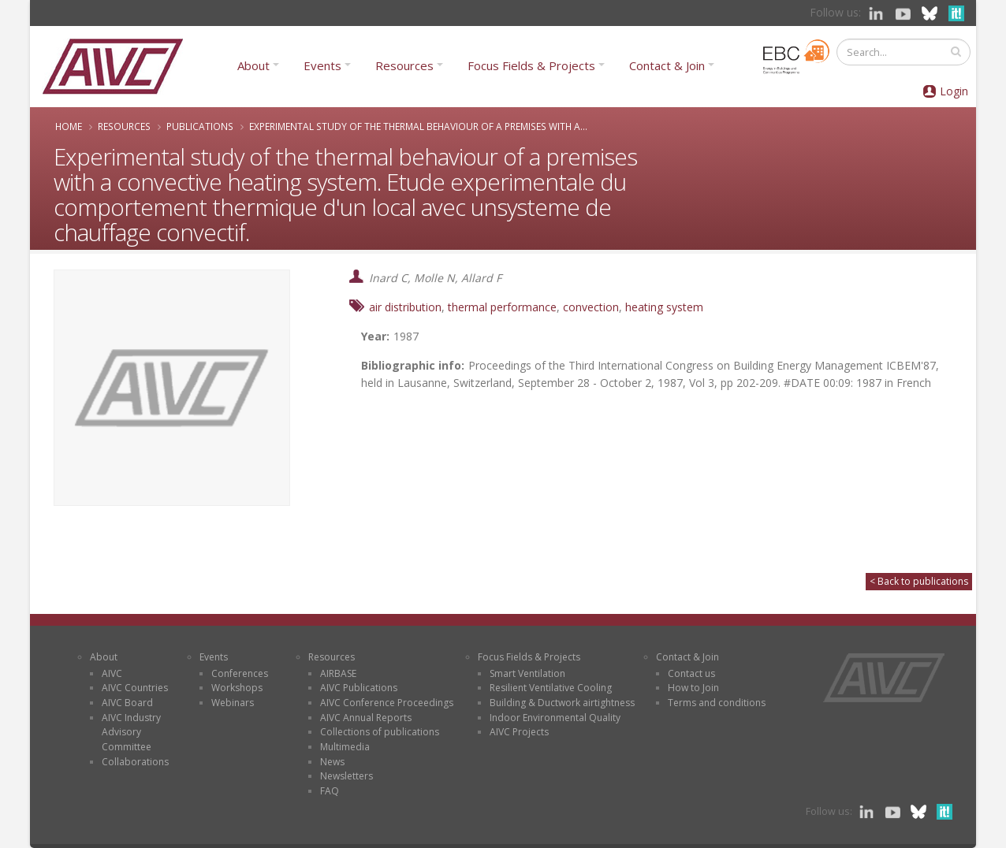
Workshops (237, 687)
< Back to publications (919, 581)
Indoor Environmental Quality (555, 717)
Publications (199, 126)
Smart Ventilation (527, 673)
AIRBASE (338, 673)
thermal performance (502, 306)
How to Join (693, 687)
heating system (664, 306)
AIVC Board (127, 702)
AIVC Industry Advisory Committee (131, 732)
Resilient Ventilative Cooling (551, 687)
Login (954, 91)
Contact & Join (667, 65)
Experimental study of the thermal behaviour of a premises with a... (418, 126)
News (332, 761)
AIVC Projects (519, 731)
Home (68, 126)
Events (322, 65)
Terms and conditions (717, 702)
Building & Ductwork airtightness (562, 702)
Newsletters (346, 776)
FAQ (329, 791)
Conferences (239, 673)
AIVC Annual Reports (366, 717)
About (253, 65)
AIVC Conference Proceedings (386, 702)
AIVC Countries (135, 687)
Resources (404, 65)
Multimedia (345, 746)
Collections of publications (379, 731)
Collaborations (135, 761)
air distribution (405, 306)
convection (591, 306)
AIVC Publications (358, 687)
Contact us (691, 673)
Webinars (232, 702)
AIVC (112, 673)
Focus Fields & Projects (531, 65)
